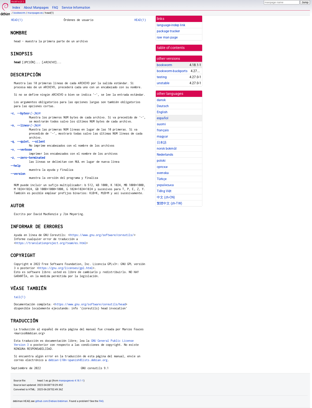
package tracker (168, 31)
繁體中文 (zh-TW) (169, 203)
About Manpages (36, 7)
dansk (161, 100)
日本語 (161, 142)
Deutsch (163, 106)
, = (25, 113)
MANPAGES (17, 1)
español (162, 118)
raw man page (167, 37)
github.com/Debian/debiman (51, 401)
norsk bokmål (167, 148)
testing (162, 77)
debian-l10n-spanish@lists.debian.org (77, 360)
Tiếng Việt (164, 191)
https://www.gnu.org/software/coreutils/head (90, 304)
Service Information (76, 7)
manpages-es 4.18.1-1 (71, 380)
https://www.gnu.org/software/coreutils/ (102, 235)
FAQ (55, 7)
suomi (161, 124)
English (162, 112)
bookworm (19, 12)
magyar (162, 136)
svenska (163, 173)
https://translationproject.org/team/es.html (51, 243)
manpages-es (35, 12)
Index (16, 7)
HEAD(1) (17, 20)
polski (161, 161)
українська (165, 185)
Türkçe (161, 179)
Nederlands (165, 154)
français (163, 130)
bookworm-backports (172, 71)
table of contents (171, 48)
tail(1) (19, 297)
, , (27, 141)
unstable (163, 83)
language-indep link (171, 25)
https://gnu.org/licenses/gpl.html (65, 268)
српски (162, 167)
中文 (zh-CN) (166, 197)
